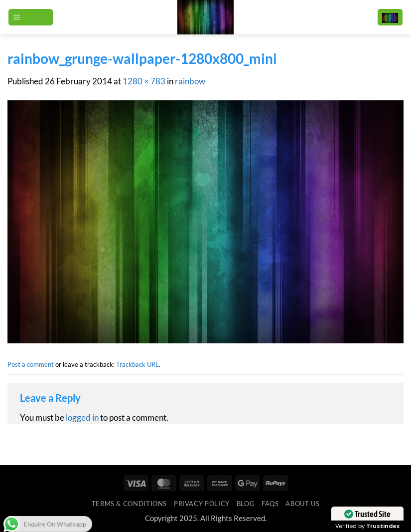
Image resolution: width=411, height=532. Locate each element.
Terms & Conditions (129, 504)
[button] (30, 17)
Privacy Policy (202, 504)
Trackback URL (137, 364)
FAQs (270, 504)
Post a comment (30, 364)
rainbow (190, 81)
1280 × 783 (144, 81)
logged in (82, 418)
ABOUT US (302, 504)
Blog (246, 504)
